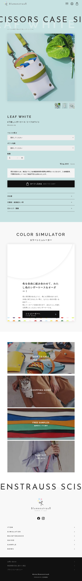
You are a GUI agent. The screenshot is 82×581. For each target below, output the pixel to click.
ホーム (9, 29)
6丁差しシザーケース (26, 29)
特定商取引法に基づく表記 (16, 566)
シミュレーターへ (33, 314)
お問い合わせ (11, 562)
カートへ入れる (41, 183)
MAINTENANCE (15, 536)
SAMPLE (11, 545)
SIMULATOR (14, 532)
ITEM (10, 527)
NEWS (10, 549)
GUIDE (11, 540)
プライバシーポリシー (15, 569)
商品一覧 (15, 29)
